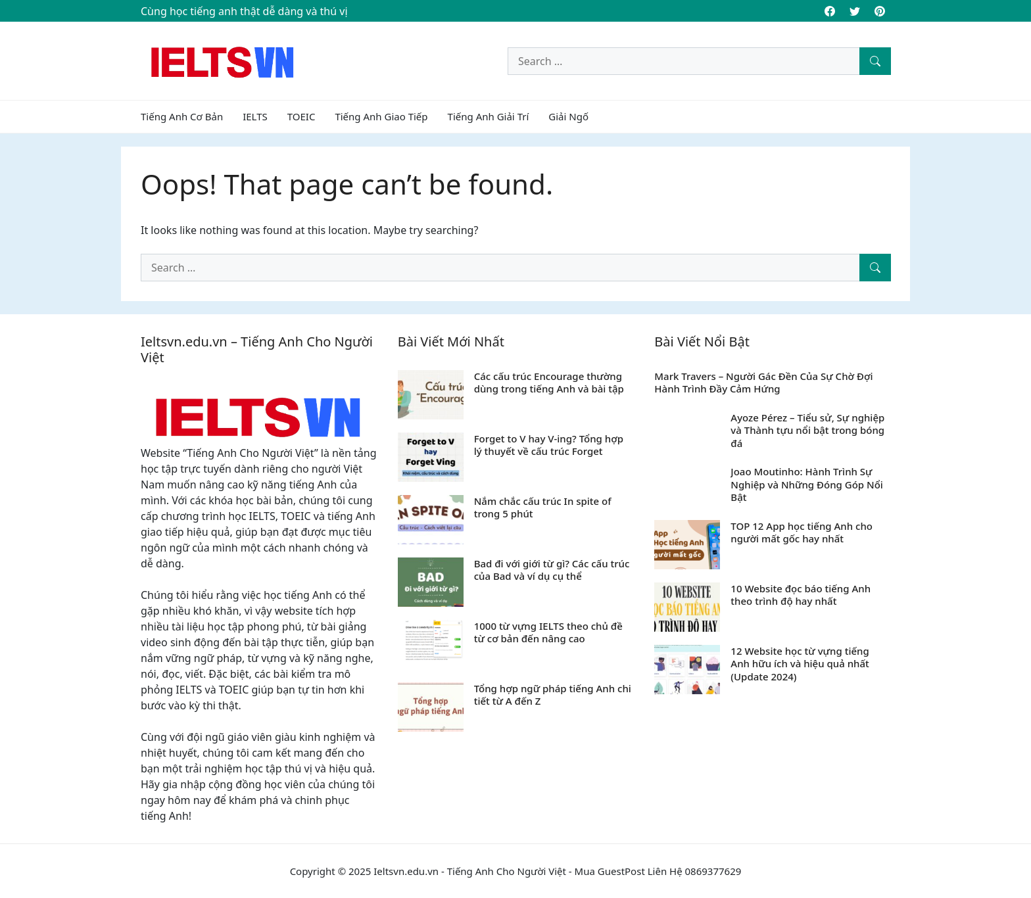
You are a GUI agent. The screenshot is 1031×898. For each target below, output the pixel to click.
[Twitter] (854, 11)
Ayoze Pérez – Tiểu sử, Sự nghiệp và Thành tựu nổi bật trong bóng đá (807, 430)
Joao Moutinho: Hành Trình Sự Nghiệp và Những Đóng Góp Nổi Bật (807, 484)
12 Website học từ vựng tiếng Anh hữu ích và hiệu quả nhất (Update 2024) (800, 663)
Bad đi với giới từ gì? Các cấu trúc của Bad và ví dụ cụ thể (552, 570)
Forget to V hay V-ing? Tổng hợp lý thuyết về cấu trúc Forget (548, 445)
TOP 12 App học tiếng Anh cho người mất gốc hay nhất (802, 532)
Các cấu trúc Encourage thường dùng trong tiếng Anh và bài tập (549, 382)
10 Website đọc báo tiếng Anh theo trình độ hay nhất (801, 595)
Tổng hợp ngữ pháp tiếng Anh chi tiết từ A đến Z (552, 695)
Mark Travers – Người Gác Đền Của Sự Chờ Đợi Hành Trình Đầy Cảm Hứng (763, 382)
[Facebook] (829, 11)
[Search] (875, 61)
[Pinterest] (879, 11)
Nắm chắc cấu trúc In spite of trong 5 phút (542, 507)
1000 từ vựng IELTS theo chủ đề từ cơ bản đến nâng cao (548, 632)
